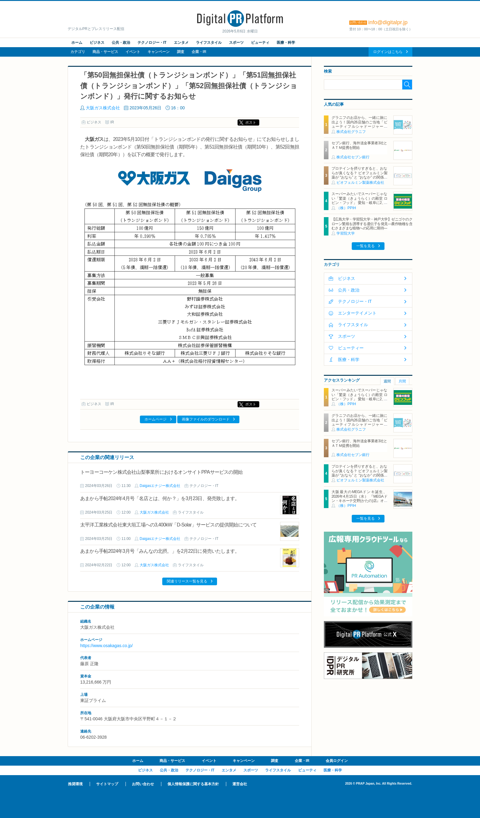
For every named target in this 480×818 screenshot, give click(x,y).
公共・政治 (121, 42)
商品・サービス (105, 52)
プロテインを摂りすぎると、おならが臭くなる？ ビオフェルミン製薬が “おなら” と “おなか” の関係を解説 (359, 175)
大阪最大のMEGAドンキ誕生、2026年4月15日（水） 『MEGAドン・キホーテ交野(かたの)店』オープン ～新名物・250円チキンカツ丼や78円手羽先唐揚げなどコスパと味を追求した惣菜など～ (359, 503)
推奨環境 (75, 784)
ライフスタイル (209, 42)
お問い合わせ (143, 784)
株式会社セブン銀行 (352, 157)
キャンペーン (159, 52)
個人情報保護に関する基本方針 (193, 784)
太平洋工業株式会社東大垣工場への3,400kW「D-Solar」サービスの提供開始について (168, 524)
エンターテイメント (357, 313)
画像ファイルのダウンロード (206, 419)
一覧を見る (365, 246)
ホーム (76, 42)
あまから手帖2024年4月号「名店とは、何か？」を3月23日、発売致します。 (159, 498)
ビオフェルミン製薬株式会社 (360, 182)
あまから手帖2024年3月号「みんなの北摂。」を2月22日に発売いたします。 (159, 551)
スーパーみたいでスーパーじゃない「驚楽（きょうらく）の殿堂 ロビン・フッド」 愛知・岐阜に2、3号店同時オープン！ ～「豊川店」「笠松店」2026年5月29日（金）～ (359, 203)
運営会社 (239, 784)
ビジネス (97, 42)
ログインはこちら (388, 52)
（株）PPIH (346, 208)
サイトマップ (107, 784)
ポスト (250, 122)
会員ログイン (337, 761)
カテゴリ (77, 52)
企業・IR (199, 52)
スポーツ (236, 42)
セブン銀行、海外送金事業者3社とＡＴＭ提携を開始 (359, 145)
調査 (180, 52)
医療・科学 (286, 42)
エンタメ (181, 42)
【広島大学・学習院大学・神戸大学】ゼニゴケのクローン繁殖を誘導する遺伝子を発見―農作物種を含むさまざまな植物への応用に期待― (372, 223)
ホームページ (155, 419)
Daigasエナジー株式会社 (160, 486)
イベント (133, 52)
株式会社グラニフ (351, 132)
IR (112, 122)
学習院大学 (345, 233)
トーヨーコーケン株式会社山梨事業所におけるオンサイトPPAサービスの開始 (161, 472)
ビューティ (260, 42)
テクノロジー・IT (152, 42)
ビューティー (351, 347)
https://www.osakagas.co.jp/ (106, 645)
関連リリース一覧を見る (187, 581)
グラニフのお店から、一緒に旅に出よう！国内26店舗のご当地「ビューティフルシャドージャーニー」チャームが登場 (359, 124)
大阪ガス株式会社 (103, 107)
